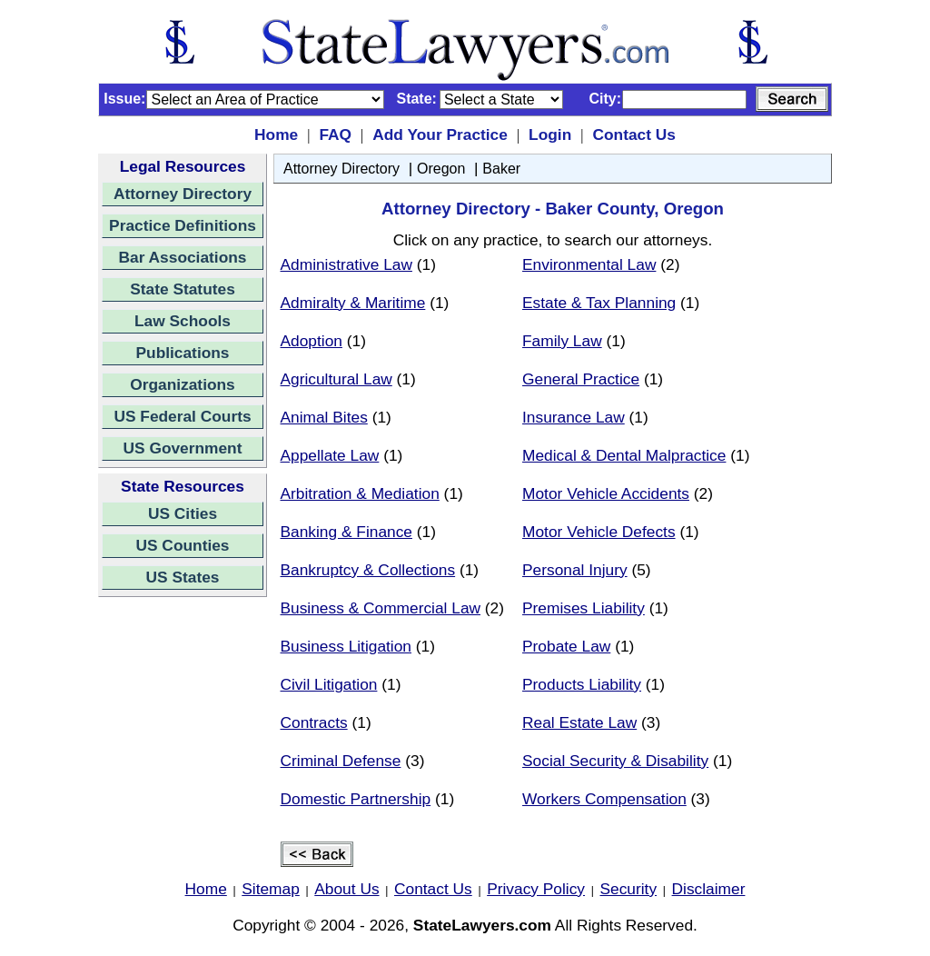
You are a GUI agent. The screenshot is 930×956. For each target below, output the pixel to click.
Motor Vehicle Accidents (605, 493)
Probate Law (566, 646)
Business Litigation (346, 646)
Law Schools (182, 321)
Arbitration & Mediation (360, 493)
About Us (346, 889)
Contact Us (633, 134)
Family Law (562, 341)
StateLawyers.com (482, 925)
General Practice (580, 379)
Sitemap (271, 889)
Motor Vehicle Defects (599, 532)
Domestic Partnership (356, 799)
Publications (182, 353)
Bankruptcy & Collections (368, 570)
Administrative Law (346, 264)
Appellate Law (330, 455)
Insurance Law (573, 417)
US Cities (182, 513)
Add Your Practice (440, 134)
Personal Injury (575, 570)
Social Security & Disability (615, 761)
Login (550, 134)
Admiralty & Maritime (353, 303)
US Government (183, 448)
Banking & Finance (346, 532)
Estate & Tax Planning (599, 303)
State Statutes (182, 289)
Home (276, 134)
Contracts (314, 722)
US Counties (182, 545)
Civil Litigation (329, 684)
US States (183, 577)
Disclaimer (709, 889)
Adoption (311, 341)
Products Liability (581, 684)
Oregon (441, 168)
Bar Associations (183, 257)
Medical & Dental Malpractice (624, 455)
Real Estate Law (579, 722)
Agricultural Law (336, 379)
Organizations (182, 384)
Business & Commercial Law (381, 608)
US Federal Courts (182, 416)
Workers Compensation (604, 799)
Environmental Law (589, 264)
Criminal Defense (341, 761)
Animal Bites (324, 417)
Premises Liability (583, 608)
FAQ (335, 134)
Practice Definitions (182, 225)
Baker (501, 168)
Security (629, 889)
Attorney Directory (183, 193)
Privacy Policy (536, 889)
